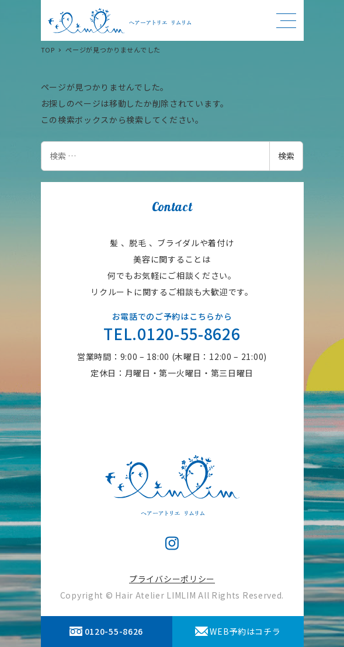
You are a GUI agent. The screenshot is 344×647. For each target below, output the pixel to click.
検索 (286, 156)
